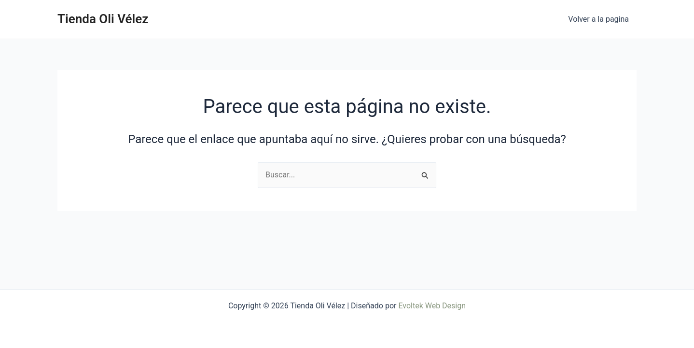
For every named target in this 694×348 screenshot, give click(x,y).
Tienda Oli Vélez (102, 19)
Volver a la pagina (598, 19)
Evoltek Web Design (432, 305)
